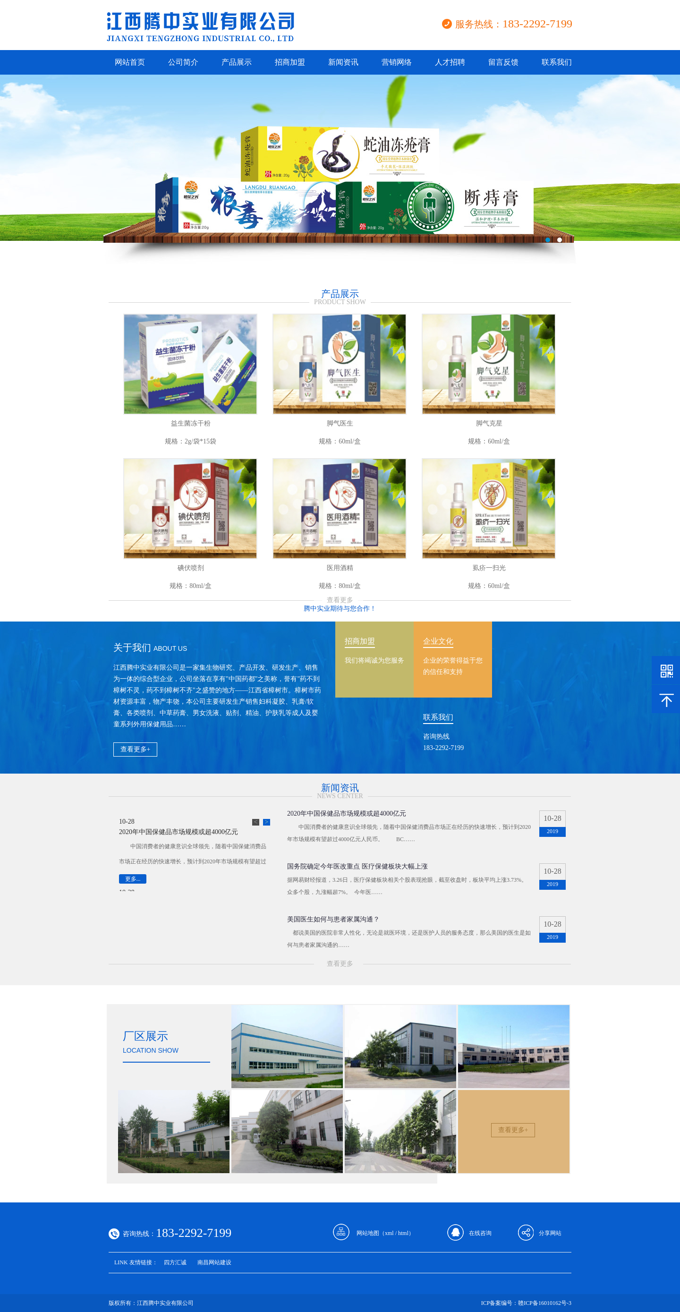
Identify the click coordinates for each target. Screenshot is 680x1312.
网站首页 (130, 62)
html (403, 1233)
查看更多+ (135, 749)
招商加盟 (290, 62)
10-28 (127, 821)
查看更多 (340, 600)
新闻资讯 (343, 62)
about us (170, 648)
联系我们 (557, 62)
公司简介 (183, 62)
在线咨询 (480, 1233)
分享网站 (550, 1233)
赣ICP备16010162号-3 (544, 1303)
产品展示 (236, 62)
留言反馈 (503, 62)
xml (389, 1233)
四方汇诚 (175, 1262)
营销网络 (397, 62)
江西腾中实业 (340, 177)
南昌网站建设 (214, 1262)
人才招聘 (450, 62)
